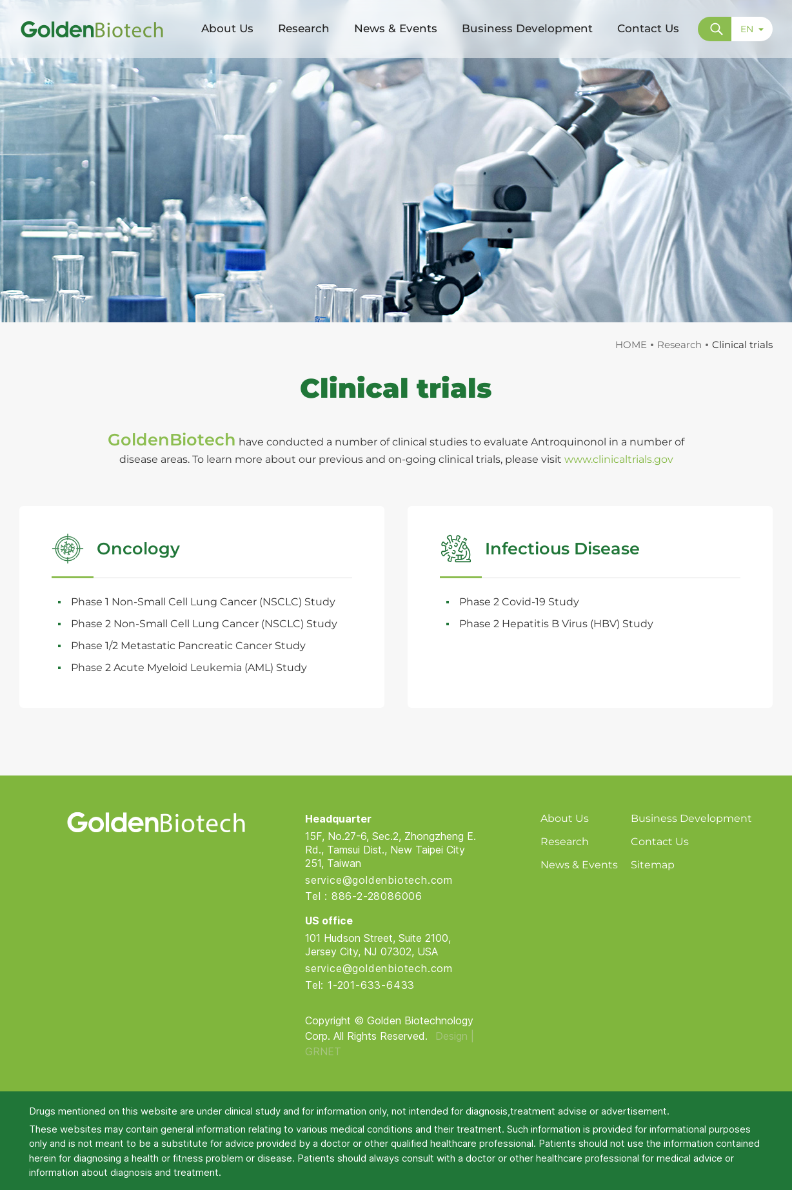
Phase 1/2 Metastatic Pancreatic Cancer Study (188, 645)
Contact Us (660, 841)
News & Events (579, 865)
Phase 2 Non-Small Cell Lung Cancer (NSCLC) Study (204, 624)
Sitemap (653, 865)
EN (752, 29)
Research (679, 344)
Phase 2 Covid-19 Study (519, 602)
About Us (564, 818)
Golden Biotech (155, 822)
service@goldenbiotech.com (379, 879)
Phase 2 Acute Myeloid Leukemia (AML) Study (189, 667)
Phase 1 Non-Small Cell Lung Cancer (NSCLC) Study (203, 602)
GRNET (323, 1051)
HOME (631, 344)
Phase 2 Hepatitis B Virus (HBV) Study (556, 624)
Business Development (691, 818)
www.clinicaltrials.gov (618, 459)
